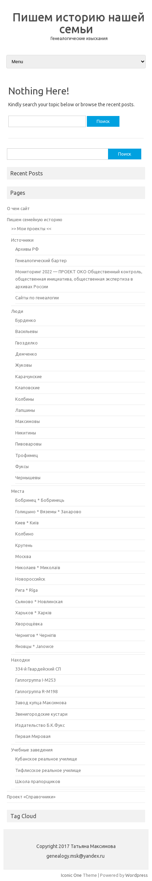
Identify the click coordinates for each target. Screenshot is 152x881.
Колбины (24, 399)
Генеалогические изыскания (79, 38)
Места (17, 491)
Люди (17, 311)
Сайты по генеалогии (37, 297)
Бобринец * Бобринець (39, 500)
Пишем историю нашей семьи (78, 22)
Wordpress (136, 875)
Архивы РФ (27, 249)
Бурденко (25, 320)
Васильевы (26, 331)
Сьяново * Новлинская (39, 601)
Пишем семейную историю (34, 219)
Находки (20, 659)
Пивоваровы (28, 443)
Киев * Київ (27, 522)
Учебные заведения (32, 749)
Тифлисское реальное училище (48, 770)
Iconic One (71, 875)
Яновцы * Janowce (34, 646)
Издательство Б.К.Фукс (40, 725)
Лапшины (25, 410)
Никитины (25, 432)
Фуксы (22, 466)
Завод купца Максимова (40, 702)
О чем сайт (18, 208)
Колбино (24, 533)
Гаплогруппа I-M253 (35, 680)
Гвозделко (26, 342)
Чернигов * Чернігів (35, 635)
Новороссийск (30, 578)
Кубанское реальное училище (46, 758)
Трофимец (26, 455)
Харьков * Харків (33, 612)
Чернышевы (28, 477)
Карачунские (28, 376)
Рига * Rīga (26, 590)
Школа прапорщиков (37, 781)
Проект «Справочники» (31, 796)
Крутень (24, 545)
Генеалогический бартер (41, 260)
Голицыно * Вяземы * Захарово (48, 511)
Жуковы (23, 365)
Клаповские (27, 387)
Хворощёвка (29, 623)
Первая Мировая (33, 736)
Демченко (26, 353)
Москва (23, 556)
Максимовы (27, 421)
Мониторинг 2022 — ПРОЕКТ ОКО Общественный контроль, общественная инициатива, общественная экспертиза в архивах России (78, 279)
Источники (22, 240)
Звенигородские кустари (41, 714)
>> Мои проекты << (31, 228)
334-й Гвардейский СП (38, 668)
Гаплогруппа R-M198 (36, 691)
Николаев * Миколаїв (37, 567)
